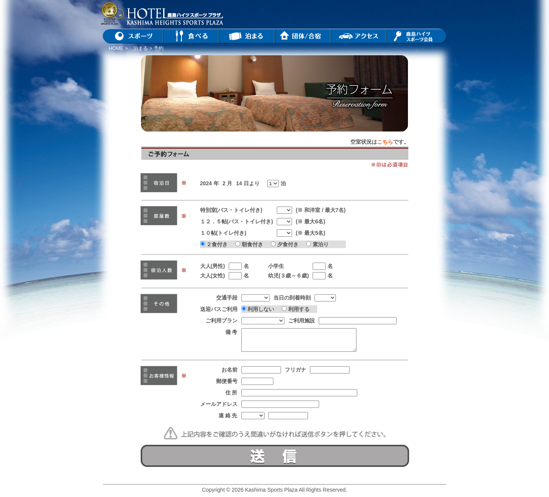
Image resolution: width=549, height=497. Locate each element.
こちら (385, 142)
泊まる (140, 48)
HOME (116, 48)
